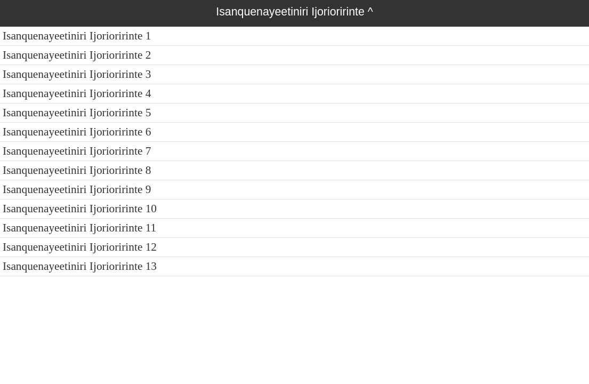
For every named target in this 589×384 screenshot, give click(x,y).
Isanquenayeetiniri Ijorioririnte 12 (80, 247)
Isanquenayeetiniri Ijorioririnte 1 (77, 35)
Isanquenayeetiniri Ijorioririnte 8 (77, 170)
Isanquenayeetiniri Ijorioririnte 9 (77, 189)
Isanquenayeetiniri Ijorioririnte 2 (77, 55)
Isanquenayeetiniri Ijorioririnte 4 (77, 93)
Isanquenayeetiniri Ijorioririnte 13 (80, 266)
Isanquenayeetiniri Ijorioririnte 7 (77, 151)
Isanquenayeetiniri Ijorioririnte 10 (80, 208)
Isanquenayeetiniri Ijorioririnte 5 (77, 112)
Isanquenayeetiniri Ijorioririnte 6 (77, 131)
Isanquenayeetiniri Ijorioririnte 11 (79, 227)
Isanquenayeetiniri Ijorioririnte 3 (77, 74)
